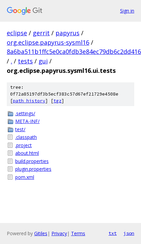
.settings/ (25, 113)
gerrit (41, 33)
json (128, 233)
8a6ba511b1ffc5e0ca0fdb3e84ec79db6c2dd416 (74, 51)
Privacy (59, 233)
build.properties (32, 161)
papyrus (67, 33)
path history (29, 101)
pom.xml (24, 177)
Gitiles (40, 233)
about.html (27, 153)
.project (23, 145)
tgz (57, 101)
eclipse (17, 33)
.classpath (26, 137)
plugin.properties (33, 169)
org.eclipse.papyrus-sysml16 (48, 42)
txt (113, 233)
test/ (20, 129)
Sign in (127, 10)
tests (25, 61)
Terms (78, 233)
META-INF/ (27, 121)
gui (43, 61)
